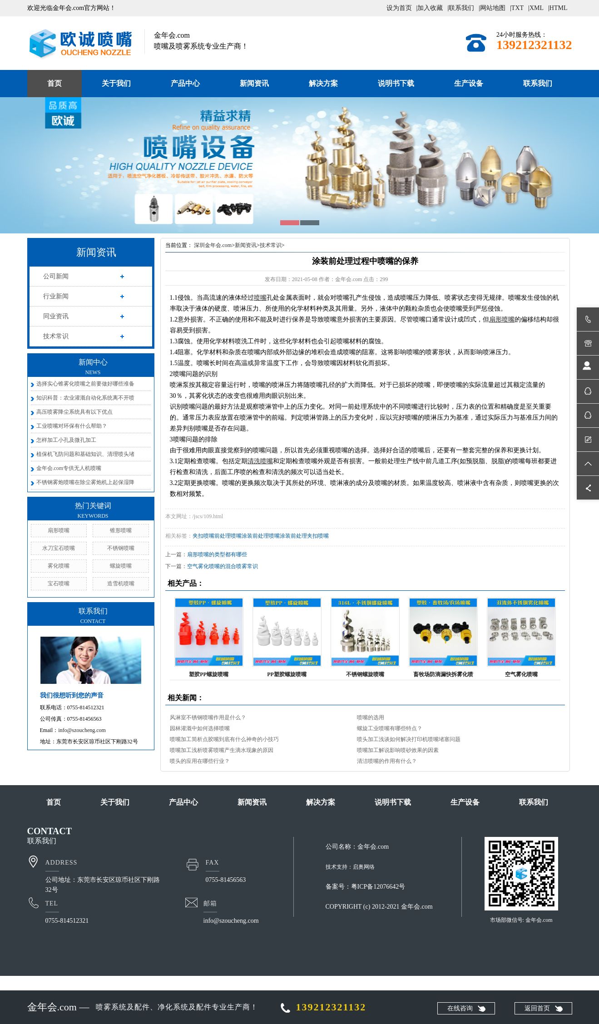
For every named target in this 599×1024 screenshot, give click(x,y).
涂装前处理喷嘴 (261, 536)
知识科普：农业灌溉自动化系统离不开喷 (85, 398)
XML (537, 8)
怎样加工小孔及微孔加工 (66, 440)
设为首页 (399, 8)
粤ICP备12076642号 (378, 886)
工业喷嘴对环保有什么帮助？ (71, 426)
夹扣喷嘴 (203, 536)
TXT (517, 8)
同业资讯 (56, 316)
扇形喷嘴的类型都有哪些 (217, 554)
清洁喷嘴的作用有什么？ (387, 761)
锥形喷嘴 (121, 530)
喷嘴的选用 (370, 717)
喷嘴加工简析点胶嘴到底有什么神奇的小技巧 (224, 739)
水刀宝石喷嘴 (58, 548)
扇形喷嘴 (58, 530)
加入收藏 (430, 8)
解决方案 (323, 83)
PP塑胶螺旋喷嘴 (287, 674)
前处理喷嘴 (228, 536)
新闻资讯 (254, 83)
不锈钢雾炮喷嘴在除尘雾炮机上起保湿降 (85, 482)
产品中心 (185, 83)
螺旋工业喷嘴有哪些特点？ (389, 728)
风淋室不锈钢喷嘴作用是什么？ (208, 717)
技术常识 (56, 336)
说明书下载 (396, 83)
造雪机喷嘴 (120, 583)
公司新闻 (56, 276)
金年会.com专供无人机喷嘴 (69, 468)
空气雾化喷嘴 (521, 674)
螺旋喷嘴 (121, 566)
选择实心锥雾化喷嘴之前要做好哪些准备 (85, 384)
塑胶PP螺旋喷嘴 (208, 674)
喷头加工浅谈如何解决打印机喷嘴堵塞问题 (408, 739)
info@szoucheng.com (82, 730)
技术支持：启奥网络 (350, 867)
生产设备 (468, 83)
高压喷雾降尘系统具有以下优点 (74, 412)
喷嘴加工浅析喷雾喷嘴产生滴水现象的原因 (221, 750)
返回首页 (537, 1008)
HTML (558, 8)
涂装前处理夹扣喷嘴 (304, 536)
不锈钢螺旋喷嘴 (365, 674)
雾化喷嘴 (58, 566)
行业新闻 (56, 296)
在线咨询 (460, 1008)
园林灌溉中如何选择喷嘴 (200, 728)
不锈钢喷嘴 (120, 548)
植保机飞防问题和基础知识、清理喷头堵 (85, 454)
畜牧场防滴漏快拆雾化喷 (443, 674)
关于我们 (116, 83)
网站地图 (492, 8)
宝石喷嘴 (58, 583)
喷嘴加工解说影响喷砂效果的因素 (398, 750)
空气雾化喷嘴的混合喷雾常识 (222, 566)
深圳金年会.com (213, 245)
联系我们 (461, 8)
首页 (54, 83)
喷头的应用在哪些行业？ (200, 761)
